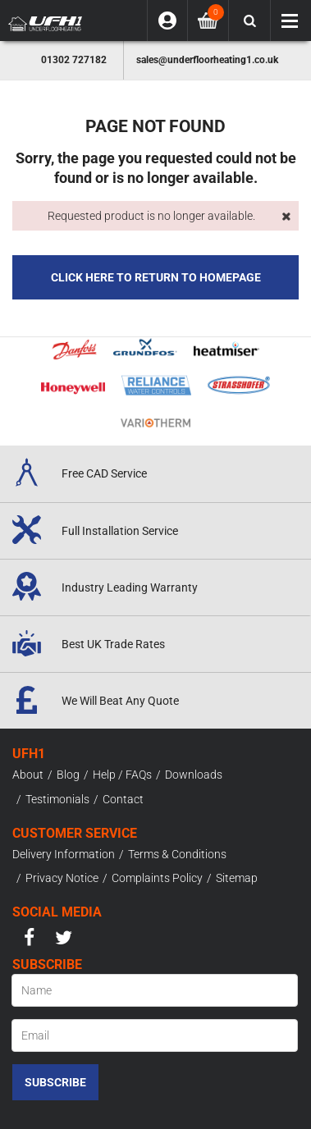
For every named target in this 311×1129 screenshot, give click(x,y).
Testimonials (57, 799)
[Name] (154, 990)
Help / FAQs (122, 774)
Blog (68, 774)
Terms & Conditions (177, 854)
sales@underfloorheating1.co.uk (207, 60)
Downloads (193, 774)
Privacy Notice (61, 877)
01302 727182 (74, 60)
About (27, 774)
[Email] (154, 1035)
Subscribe (55, 1082)
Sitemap (237, 877)
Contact (123, 799)
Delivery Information (63, 854)
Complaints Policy (157, 877)
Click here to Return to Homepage (156, 277)
